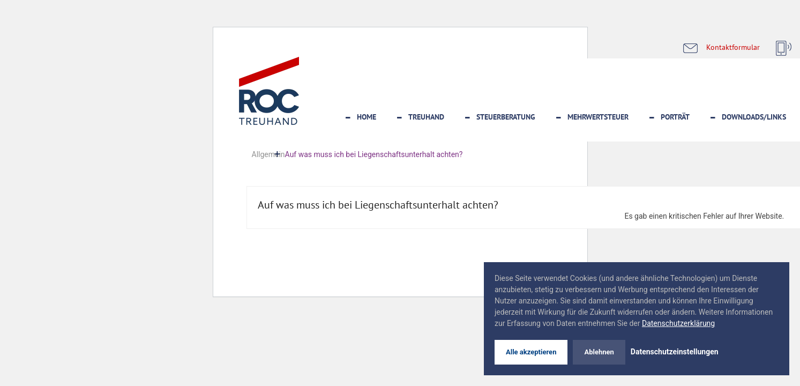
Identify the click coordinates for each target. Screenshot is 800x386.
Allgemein (268, 154)
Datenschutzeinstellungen (675, 351)
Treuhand (426, 117)
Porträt (675, 117)
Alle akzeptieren (531, 352)
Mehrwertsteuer (598, 117)
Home (366, 117)
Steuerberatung (505, 117)
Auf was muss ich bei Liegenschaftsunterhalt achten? (378, 204)
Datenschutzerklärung (678, 323)
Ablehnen (599, 352)
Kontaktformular (733, 46)
